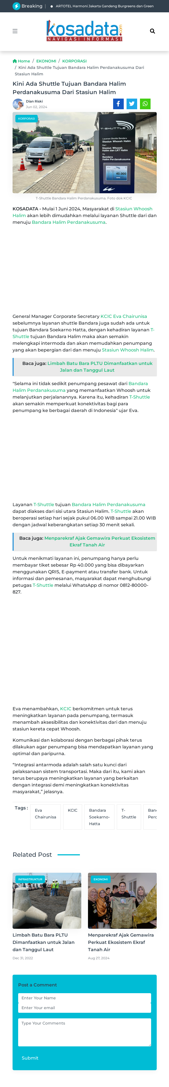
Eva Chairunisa (130, 316)
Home (21, 61)
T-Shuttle (139, 397)
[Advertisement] (85, 269)
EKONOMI (46, 61)
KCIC (106, 316)
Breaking (32, 6)
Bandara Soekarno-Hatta (99, 817)
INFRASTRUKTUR (30, 879)
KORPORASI (74, 61)
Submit (30, 1058)
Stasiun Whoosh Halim (128, 350)
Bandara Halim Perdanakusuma (69, 222)
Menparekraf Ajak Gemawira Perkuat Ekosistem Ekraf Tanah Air (121, 942)
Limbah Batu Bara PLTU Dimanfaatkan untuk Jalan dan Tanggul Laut (44, 942)
